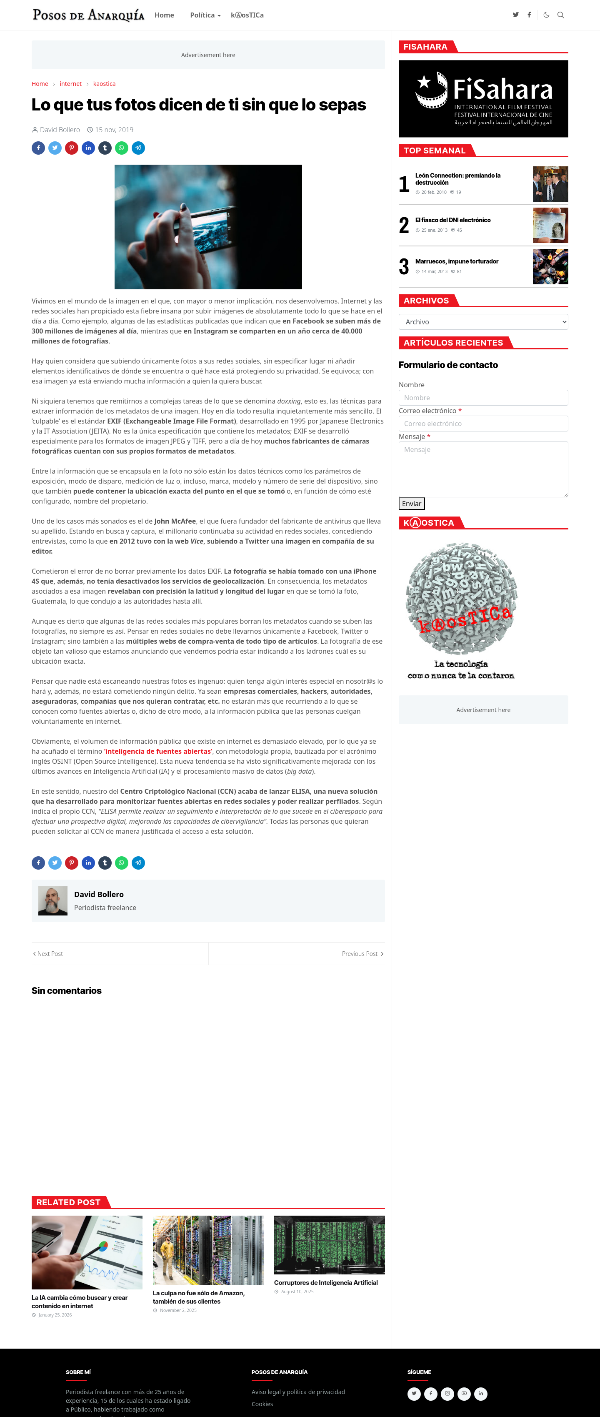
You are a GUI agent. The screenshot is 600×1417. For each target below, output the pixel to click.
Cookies (262, 1404)
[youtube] (464, 1394)
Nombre (412, 384)
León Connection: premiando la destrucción (457, 179)
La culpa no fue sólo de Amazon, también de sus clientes (199, 1297)
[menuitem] (164, 15)
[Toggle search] (560, 15)
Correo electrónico (430, 410)
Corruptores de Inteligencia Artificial (326, 1283)
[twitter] (515, 15)
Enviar (412, 503)
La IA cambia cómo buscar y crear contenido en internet (80, 1302)
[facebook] (529, 15)
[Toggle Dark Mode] (546, 15)
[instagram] (447, 1394)
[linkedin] (481, 1394)
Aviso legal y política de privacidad (298, 1392)
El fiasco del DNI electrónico (453, 219)
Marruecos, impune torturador (456, 261)
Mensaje (414, 436)
